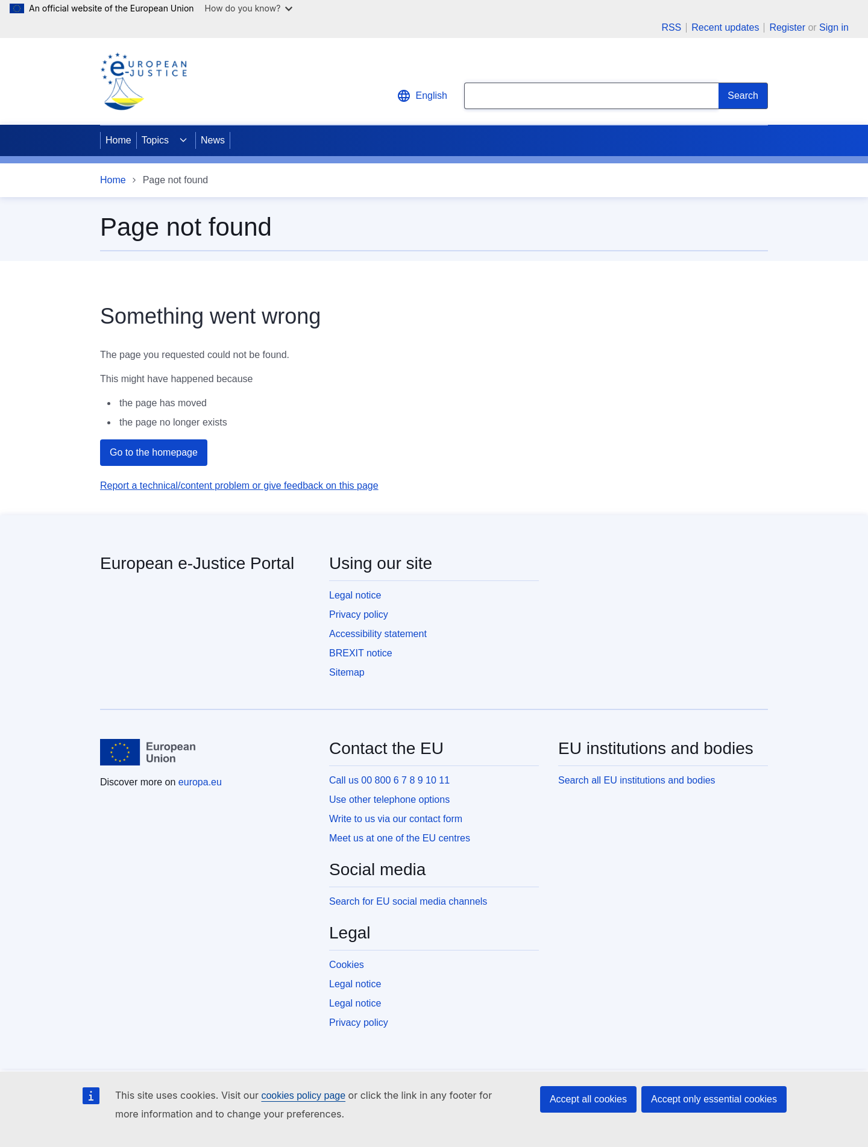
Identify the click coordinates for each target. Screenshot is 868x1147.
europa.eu (200, 782)
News (213, 140)
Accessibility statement (378, 634)
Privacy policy (358, 614)
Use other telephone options (389, 799)
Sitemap (347, 672)
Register (787, 27)
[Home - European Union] (147, 752)
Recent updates (725, 28)
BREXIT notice (360, 653)
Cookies (346, 965)
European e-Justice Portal (197, 563)
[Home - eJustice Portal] (143, 81)
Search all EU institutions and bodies (636, 780)
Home (118, 140)
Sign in (834, 27)
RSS (671, 28)
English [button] (422, 96)
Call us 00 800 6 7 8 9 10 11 (389, 780)
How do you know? (249, 8)
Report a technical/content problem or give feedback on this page (239, 485)
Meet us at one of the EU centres (399, 838)
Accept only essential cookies (714, 1099)
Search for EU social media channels (408, 901)
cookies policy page (303, 1095)
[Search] (743, 96)
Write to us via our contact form (395, 819)
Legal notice (355, 595)
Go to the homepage (154, 452)
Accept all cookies (588, 1099)
